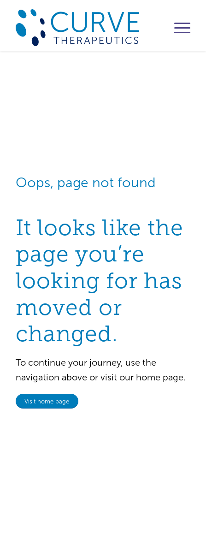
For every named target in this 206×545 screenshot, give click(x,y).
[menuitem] (177, 27)
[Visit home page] (47, 401)
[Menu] (177, 27)
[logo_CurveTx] (86, 27)
